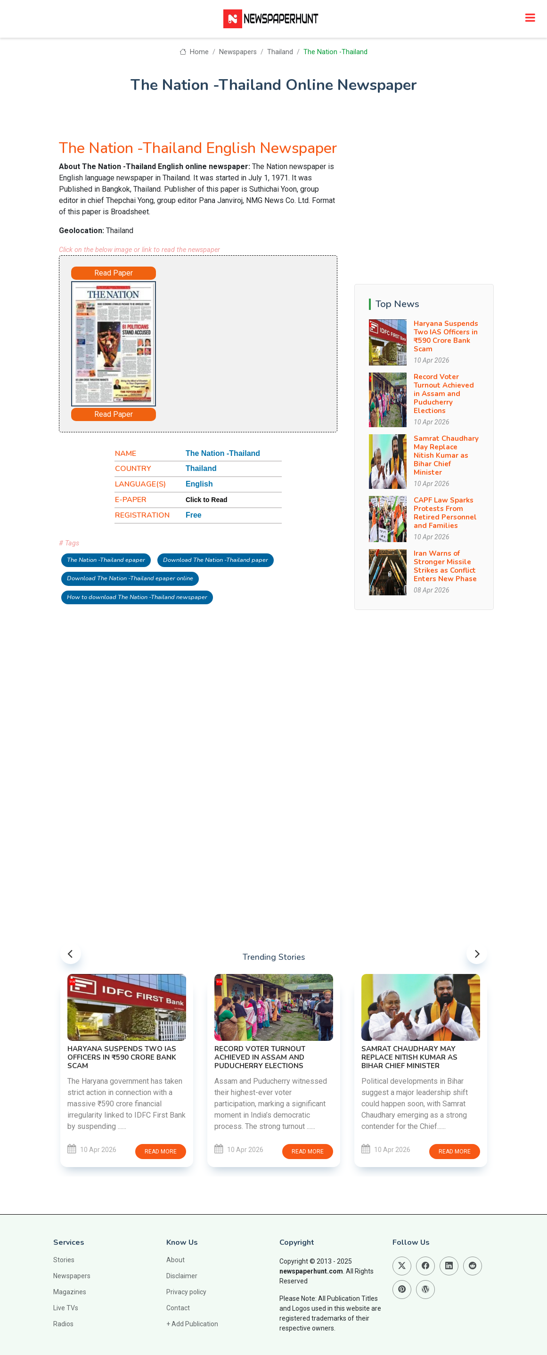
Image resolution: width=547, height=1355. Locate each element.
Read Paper (113, 272)
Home (194, 52)
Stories (63, 1260)
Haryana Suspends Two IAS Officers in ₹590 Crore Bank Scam (446, 336)
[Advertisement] (247, 337)
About (175, 1260)
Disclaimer (181, 1276)
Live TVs (65, 1308)
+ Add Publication (192, 1324)
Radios (63, 1324)
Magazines (69, 1292)
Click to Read (207, 499)
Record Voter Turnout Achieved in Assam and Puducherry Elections (444, 393)
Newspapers (238, 52)
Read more (161, 1151)
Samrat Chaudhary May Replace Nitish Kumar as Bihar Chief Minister (446, 455)
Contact (178, 1308)
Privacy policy (186, 1292)
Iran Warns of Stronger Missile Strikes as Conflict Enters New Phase (445, 566)
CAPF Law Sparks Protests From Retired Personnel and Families (445, 512)
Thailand (280, 52)
